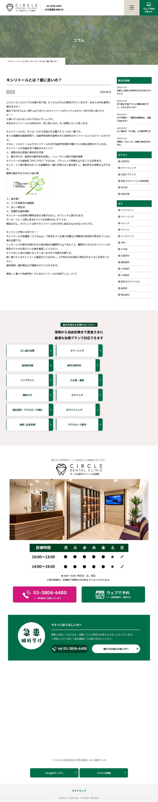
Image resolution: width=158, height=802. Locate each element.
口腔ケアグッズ (127, 174)
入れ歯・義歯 (135, 365)
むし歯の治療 (37, 350)
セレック (123, 223)
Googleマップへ (61, 743)
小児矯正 (123, 275)
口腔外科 (123, 161)
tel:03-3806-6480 (69, 619)
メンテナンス (126, 236)
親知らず (38, 380)
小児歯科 (123, 268)
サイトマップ (79, 761)
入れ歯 (122, 249)
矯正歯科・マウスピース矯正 (131, 380)
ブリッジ (123, 229)
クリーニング (126, 216)
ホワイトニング (127, 167)
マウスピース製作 (134, 395)
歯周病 (122, 288)
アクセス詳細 (111, 743)
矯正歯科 (123, 294)
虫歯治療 (123, 193)
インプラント (126, 210)
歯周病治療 (136, 350)
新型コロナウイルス (129, 281)
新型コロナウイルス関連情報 (133, 180)
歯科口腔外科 (37, 365)
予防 (121, 242)
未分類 (122, 187)
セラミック (86, 380)
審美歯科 (123, 262)
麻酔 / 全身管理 (85, 395)
